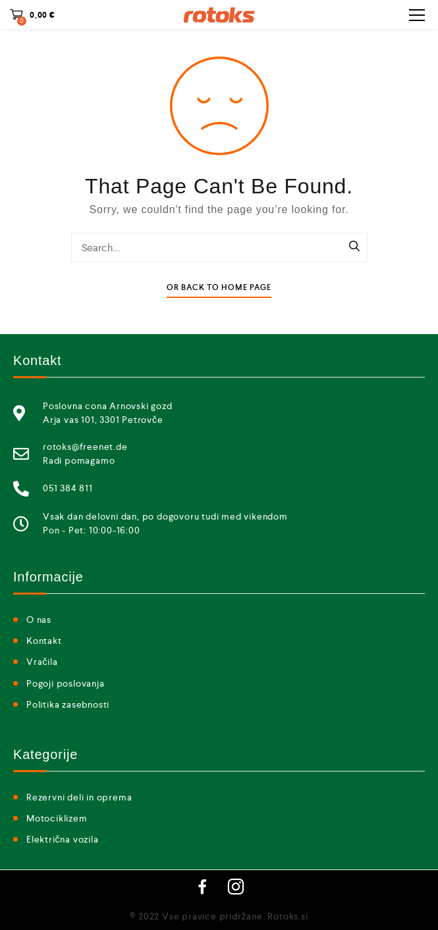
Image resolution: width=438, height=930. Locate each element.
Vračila (42, 662)
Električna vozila (62, 839)
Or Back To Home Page (219, 288)
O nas (38, 619)
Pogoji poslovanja (65, 683)
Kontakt (44, 641)
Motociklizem (57, 818)
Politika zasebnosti (67, 704)
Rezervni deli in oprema (79, 797)
